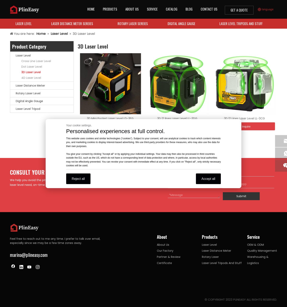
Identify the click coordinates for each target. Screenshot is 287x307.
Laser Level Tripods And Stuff (222, 263)
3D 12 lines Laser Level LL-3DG (177, 118)
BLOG (189, 9)
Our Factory (165, 251)
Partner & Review (168, 257)
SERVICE (152, 9)
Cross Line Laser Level (36, 61)
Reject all (78, 178)
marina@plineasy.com (29, 254)
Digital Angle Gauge (29, 101)
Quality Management (262, 251)
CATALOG (171, 9)
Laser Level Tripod (28, 109)
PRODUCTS (110, 9)
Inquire (244, 126)
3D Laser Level (31, 72)
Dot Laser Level (31, 67)
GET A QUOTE (239, 10)
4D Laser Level (31, 78)
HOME (91, 9)
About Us (163, 245)
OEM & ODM (255, 245)
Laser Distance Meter (30, 86)
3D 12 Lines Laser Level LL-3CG (244, 118)
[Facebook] (13, 267)
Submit (241, 196)
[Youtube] (29, 267)
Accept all (208, 178)
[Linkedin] (21, 267)
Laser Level (23, 56)
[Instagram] (37, 267)
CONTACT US (209, 9)
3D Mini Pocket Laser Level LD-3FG (110, 118)
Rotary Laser (210, 257)
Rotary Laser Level (28, 93)
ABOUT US (132, 9)
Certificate (164, 263)
